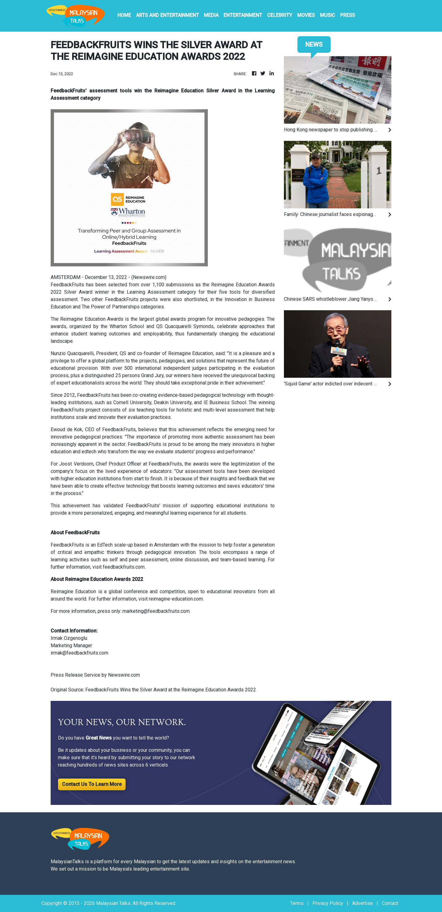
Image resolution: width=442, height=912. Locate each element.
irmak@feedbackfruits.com (79, 653)
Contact (390, 903)
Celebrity (279, 15)
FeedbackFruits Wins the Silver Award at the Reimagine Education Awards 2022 (171, 690)
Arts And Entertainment (167, 15)
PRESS (347, 15)
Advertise (362, 903)
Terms (297, 903)
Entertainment (242, 15)
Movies (306, 15)
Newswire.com (149, 277)
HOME (124, 15)
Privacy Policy (327, 903)
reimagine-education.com (176, 599)
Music (327, 15)
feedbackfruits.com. (124, 567)
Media (211, 15)
